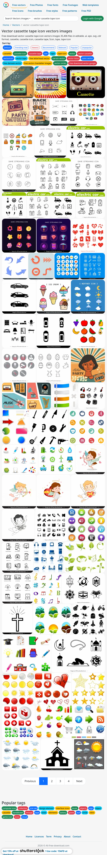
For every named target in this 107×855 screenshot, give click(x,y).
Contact (77, 836)
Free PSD (86, 10)
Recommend (48, 47)
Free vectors (18, 5)
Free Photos (36, 5)
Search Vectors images (17, 18)
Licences (39, 836)
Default (7, 47)
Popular (74, 47)
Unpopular (87, 47)
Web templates (90, 5)
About (67, 836)
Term (49, 836)
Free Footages (70, 5)
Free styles (52, 10)
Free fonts (52, 5)
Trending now (21, 47)
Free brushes (35, 10)
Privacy (58, 836)
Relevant (62, 47)
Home (6, 25)
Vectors (16, 25)
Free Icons (17, 10)
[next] (79, 781)
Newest (35, 47)
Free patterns (69, 10)
